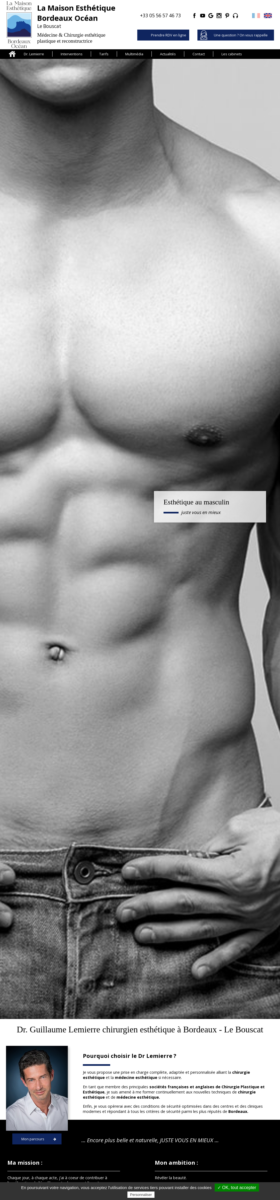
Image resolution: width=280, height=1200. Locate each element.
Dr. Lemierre (34, 53)
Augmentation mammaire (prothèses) (244, 693)
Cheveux (19, 1131)
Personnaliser (141, 1195)
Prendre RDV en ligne (168, 35)
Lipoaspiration (244, 619)
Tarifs (104, 53)
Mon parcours (32, 336)
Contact (198, 53)
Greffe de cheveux (35, 619)
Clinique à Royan (114, 1144)
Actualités (168, 53)
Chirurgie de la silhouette (33, 1156)
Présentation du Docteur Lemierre (130, 1131)
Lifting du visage (105, 690)
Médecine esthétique (175, 619)
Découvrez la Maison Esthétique (182, 546)
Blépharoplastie (175, 690)
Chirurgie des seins (28, 1150)
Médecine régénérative (105, 619)
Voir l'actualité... (51, 907)
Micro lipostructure (36, 690)
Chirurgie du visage (28, 1144)
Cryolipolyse (22, 1163)
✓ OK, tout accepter (236, 1187)
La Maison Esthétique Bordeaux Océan (134, 1137)
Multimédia (134, 53)
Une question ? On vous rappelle (241, 35)
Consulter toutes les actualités (140, 934)
